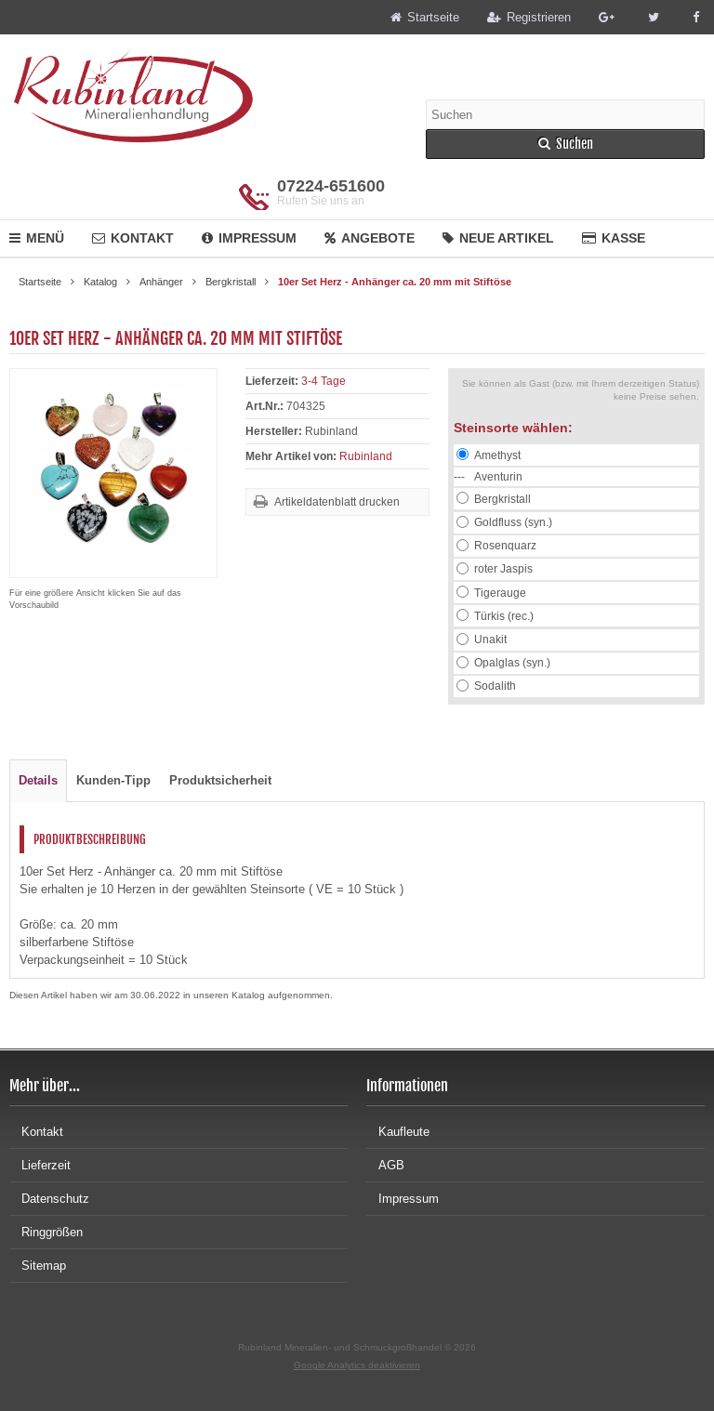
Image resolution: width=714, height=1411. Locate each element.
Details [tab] (38, 780)
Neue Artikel (498, 238)
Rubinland (365, 456)
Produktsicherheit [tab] (220, 780)
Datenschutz (49, 1199)
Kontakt (133, 238)
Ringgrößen (46, 1232)
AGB (385, 1165)
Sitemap (37, 1266)
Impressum (249, 238)
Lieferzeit (40, 1165)
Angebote (369, 238)
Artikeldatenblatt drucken (337, 501)
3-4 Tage (323, 381)
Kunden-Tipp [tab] (113, 780)
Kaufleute (398, 1132)
